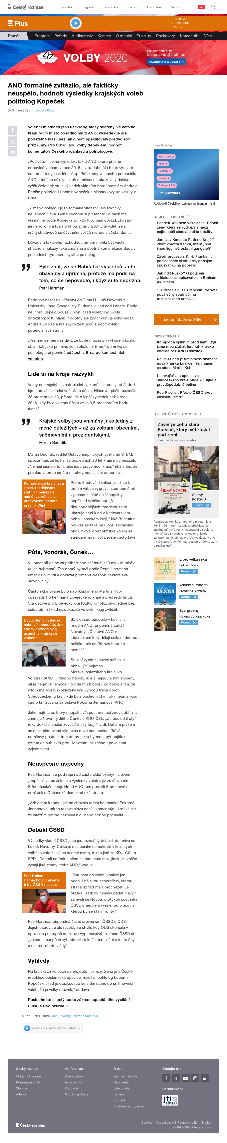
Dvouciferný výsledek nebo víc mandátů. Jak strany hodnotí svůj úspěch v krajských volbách (43, 629)
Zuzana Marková (85, 1016)
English (206, 1122)
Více (210, 36)
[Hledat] (213, 7)
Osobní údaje (165, 1122)
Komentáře (189, 36)
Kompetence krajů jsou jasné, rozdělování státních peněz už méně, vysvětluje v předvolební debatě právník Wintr (44, 494)
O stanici (124, 36)
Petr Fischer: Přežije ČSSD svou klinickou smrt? (197, 458)
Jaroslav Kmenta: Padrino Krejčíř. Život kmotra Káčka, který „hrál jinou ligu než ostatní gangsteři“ (197, 262)
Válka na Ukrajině (28, 1076)
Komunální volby (28, 1082)
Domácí (14, 36)
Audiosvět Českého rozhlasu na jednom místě (184, 203)
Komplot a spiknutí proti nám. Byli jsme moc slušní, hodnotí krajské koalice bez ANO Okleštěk (196, 386)
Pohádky (165, 171)
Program (87, 7)
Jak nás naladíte (125, 1076)
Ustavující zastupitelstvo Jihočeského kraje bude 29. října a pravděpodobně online (199, 437)
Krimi (163, 163)
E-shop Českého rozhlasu (178, 481)
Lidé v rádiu (122, 1088)
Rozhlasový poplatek (129, 1106)
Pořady (60, 36)
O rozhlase (154, 7)
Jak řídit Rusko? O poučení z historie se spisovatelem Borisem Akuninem (196, 306)
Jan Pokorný (61, 1016)
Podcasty (72, 1088)
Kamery (177, 27)
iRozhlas (66, 7)
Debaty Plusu (45, 110)
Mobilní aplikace (77, 1094)
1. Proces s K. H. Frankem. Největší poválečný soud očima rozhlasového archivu (199, 327)
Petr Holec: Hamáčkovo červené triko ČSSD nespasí (41, 880)
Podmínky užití (187, 1122)
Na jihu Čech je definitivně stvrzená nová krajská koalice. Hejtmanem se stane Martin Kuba (197, 412)
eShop (21, 1094)
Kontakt (119, 1100)
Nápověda (121, 1082)
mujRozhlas (110, 7)
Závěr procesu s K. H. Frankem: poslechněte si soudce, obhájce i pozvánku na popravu (199, 285)
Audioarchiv (180, 23)
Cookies (146, 1122)
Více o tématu (167, 371)
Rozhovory (165, 36)
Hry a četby (166, 156)
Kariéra (119, 1094)
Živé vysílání (167, 185)
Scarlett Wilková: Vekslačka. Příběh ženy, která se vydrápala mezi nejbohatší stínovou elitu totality (196, 234)
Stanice (133, 7)
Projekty (144, 36)
